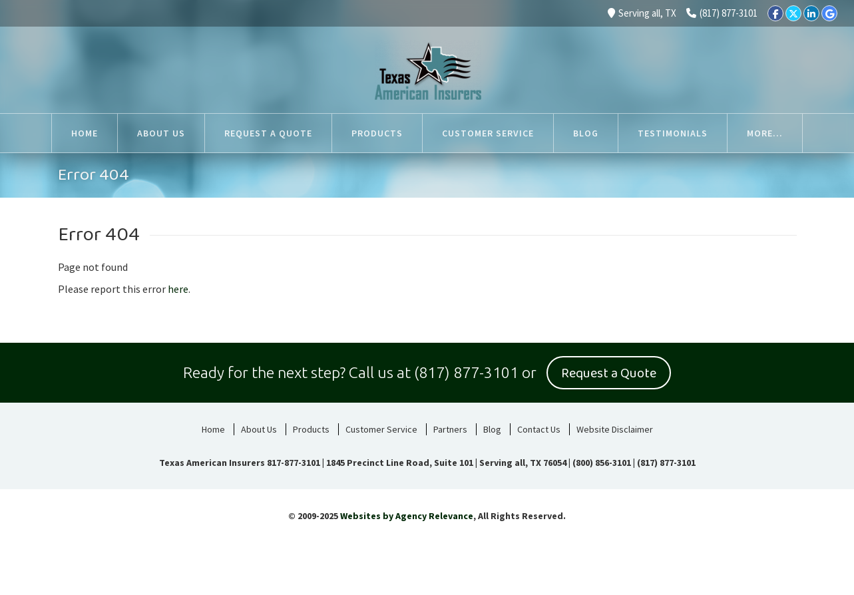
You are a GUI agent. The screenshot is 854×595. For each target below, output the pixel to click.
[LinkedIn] (811, 13)
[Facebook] (775, 13)
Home (213, 429)
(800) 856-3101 (601, 463)
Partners (450, 429)
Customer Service (381, 429)
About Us (259, 429)
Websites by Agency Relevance (406, 516)
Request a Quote (608, 373)
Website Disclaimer (614, 429)
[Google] (829, 13)
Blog (492, 429)
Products (311, 429)
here (178, 289)
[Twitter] (793, 13)
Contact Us (538, 429)
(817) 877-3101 (721, 13)
